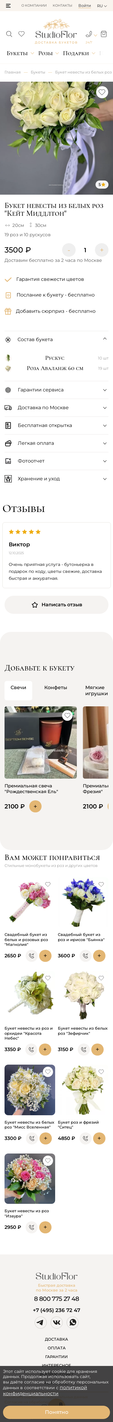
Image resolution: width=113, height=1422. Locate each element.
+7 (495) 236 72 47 (56, 1310)
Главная (13, 72)
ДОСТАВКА (56, 1339)
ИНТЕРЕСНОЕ (56, 1365)
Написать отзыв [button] (56, 604)
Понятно (56, 1412)
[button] (8, 6)
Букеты (17, 53)
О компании (34, 5)
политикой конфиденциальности (45, 1390)
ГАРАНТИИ (56, 1356)
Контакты (62, 5)
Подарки (76, 53)
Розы (45, 53)
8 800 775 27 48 (56, 1298)
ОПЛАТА (57, 1347)
